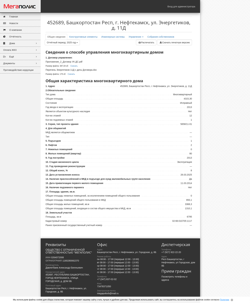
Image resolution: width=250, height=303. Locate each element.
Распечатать (146, 42)
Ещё (21, 56)
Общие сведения (56, 36)
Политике (224, 299)
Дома (21, 43)
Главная (10, 16)
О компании (12, 30)
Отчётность (12, 36)
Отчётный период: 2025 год (62, 42)
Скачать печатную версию (174, 42)
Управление (136, 36)
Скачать (74, 66)
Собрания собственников (160, 36)
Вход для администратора (181, 6)
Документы (21, 63)
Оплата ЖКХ (21, 50)
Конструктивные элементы (83, 36)
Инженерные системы (113, 36)
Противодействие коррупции (18, 70)
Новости (10, 23)
